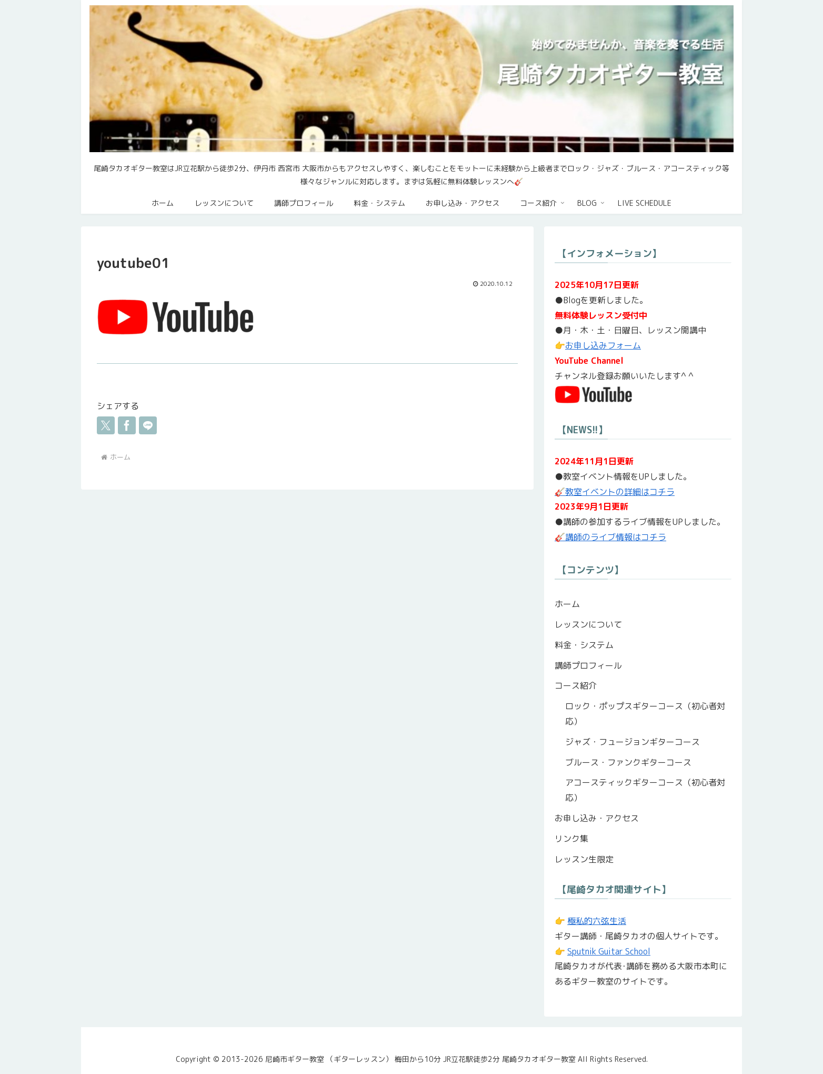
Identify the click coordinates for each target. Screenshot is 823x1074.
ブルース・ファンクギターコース (628, 762)
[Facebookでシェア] (127, 425)
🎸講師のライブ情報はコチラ (610, 537)
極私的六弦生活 (596, 921)
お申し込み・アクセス (597, 818)
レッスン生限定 (584, 859)
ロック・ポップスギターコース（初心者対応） (645, 713)
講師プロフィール (588, 665)
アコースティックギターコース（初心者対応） (645, 790)
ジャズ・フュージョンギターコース (632, 742)
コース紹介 (576, 685)
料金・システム (584, 645)
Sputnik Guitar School (608, 951)
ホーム (567, 604)
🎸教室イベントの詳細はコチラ (615, 492)
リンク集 (571, 838)
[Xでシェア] (106, 425)
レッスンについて (588, 624)
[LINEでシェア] (148, 425)
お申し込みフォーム (603, 345)
